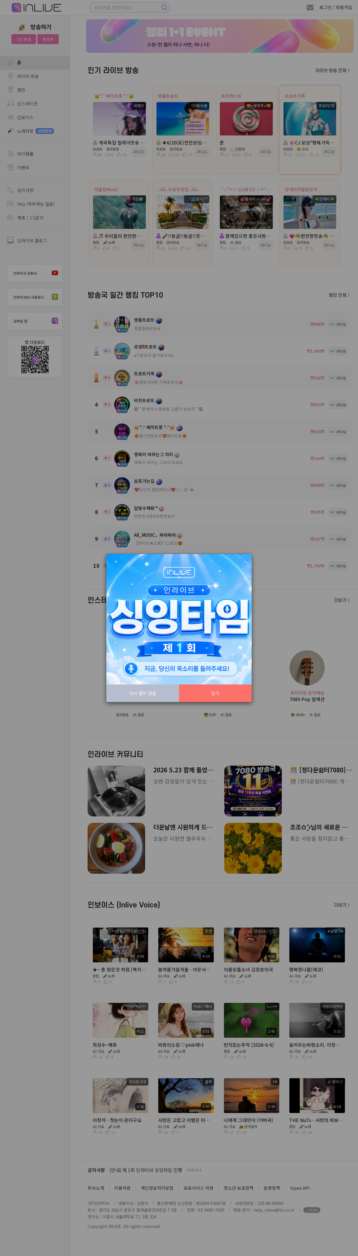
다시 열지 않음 (142, 693)
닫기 (215, 693)
